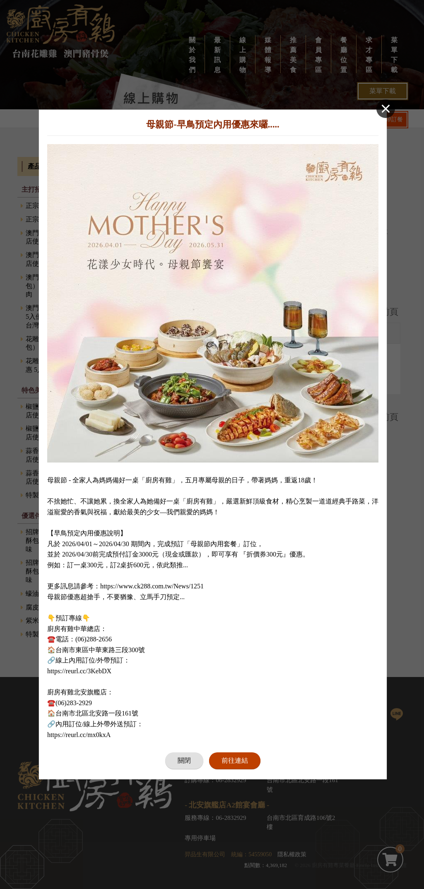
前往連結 (235, 754)
